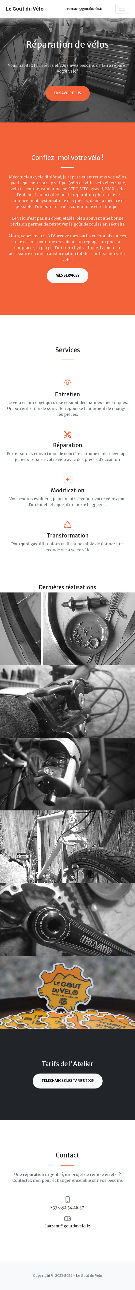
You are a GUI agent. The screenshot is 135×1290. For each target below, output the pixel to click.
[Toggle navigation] (122, 9)
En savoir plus (67, 93)
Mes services (68, 275)
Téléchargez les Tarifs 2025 (67, 1081)
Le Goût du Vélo (25, 9)
